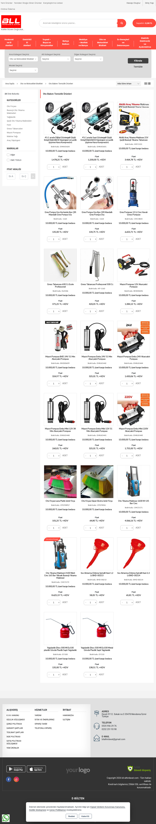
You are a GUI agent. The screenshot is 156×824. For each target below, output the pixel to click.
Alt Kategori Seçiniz (51, 54)
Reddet (71, 816)
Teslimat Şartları (15, 732)
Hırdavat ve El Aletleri (9, 42)
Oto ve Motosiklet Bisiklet (102, 42)
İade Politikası (13, 737)
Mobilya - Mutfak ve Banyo (83, 42)
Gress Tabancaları (15, 128)
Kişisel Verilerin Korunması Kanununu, (107, 807)
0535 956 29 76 (109, 726)
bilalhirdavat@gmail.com (113, 739)
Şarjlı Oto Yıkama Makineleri (19, 121)
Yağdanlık (11, 117)
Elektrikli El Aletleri (27, 42)
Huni (9, 125)
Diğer (11, 154)
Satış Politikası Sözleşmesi (14, 742)
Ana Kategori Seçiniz (19, 54)
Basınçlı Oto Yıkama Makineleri (16, 111)
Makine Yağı (12, 136)
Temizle (138, 66)
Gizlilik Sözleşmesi (16, 720)
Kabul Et (85, 816)
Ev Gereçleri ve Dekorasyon (123, 42)
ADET (65, 166)
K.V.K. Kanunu (13, 715)
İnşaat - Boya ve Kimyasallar (47, 42)
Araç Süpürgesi (13, 140)
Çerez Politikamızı (57, 810)
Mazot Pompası (14, 132)
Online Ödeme (8, 9)
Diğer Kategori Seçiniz (85, 54)
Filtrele (138, 60)
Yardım (38, 715)
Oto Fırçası (11, 106)
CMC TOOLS (14, 160)
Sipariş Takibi (41, 724)
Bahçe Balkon (65, 42)
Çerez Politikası (14, 724)
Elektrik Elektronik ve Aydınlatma (145, 43)
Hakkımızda (68, 715)
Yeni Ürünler (13, 748)
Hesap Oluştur (133, 3)
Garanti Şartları (15, 728)
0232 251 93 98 (109, 729)
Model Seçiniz (15, 65)
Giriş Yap (149, 3)
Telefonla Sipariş (43, 728)
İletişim (66, 720)
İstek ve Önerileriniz (45, 720)
